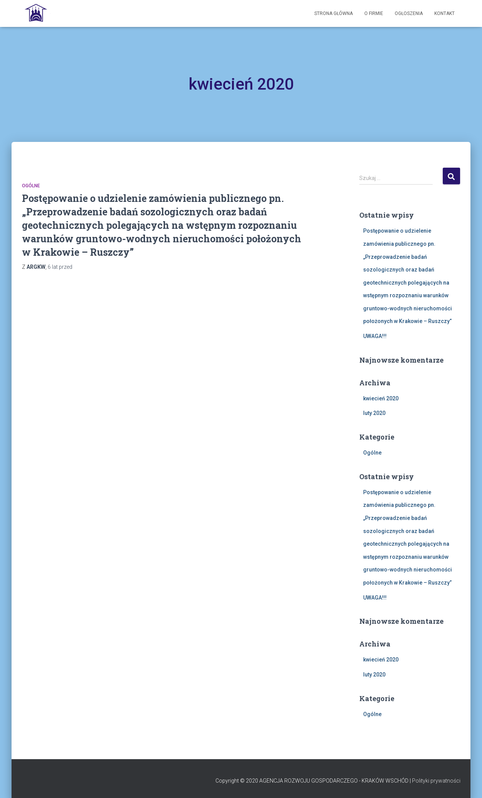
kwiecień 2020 (381, 398)
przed (60, 267)
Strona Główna (333, 13)
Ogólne (31, 185)
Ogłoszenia (409, 13)
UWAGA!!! (375, 336)
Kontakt (444, 13)
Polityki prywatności (436, 781)
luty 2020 (374, 413)
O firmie (373, 13)
